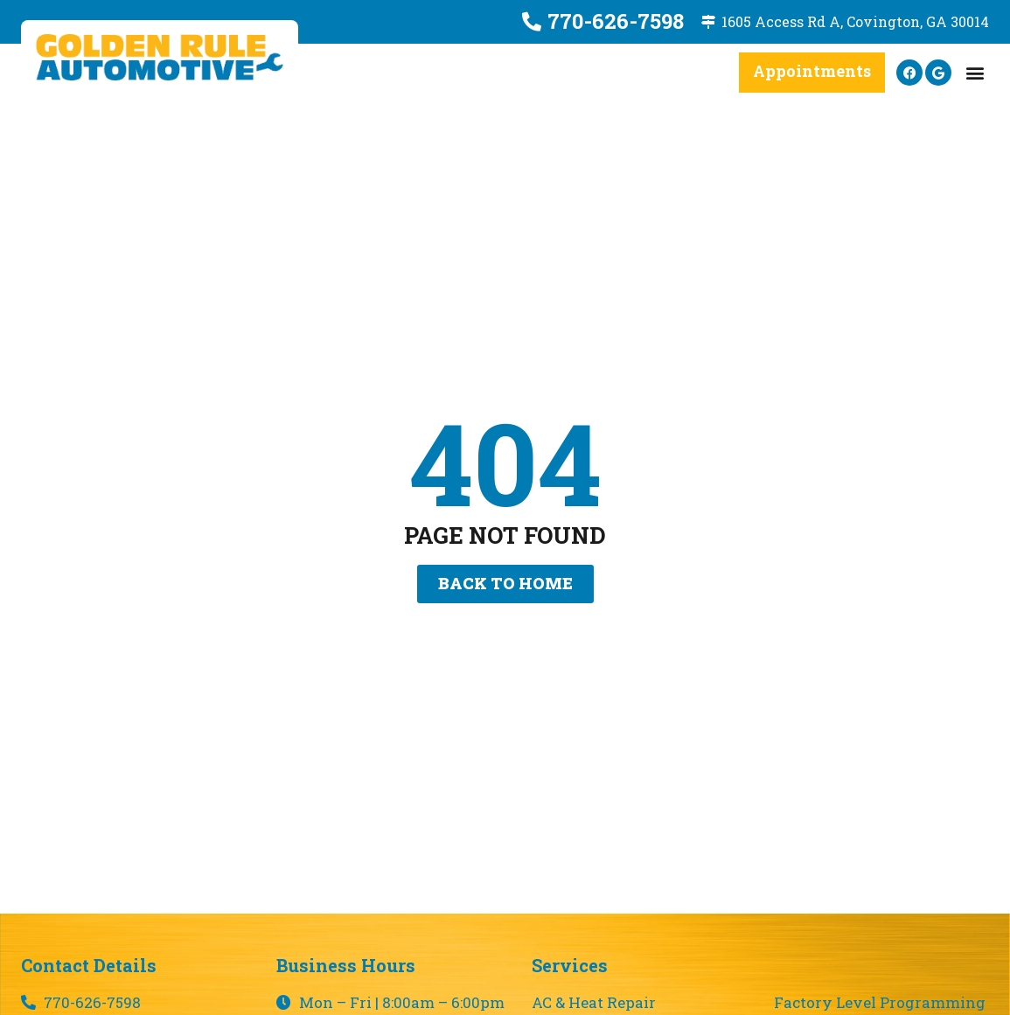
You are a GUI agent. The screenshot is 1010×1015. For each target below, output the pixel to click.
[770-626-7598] (531, 21)
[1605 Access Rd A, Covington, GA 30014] (708, 22)
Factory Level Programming (880, 1003)
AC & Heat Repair (594, 1003)
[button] (974, 73)
